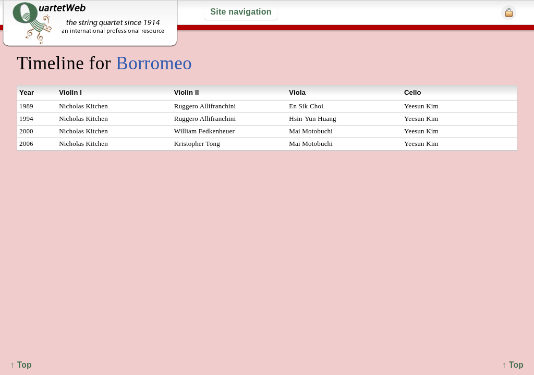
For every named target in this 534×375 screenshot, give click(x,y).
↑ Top (513, 364)
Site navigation (240, 11)
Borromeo (154, 63)
